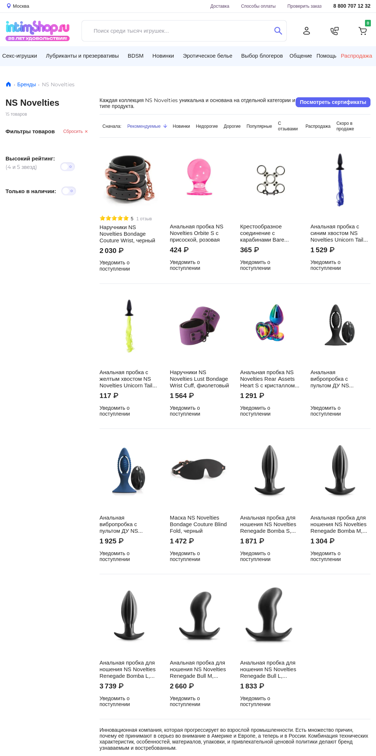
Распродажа (356, 56)
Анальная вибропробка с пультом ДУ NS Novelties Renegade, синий (125, 524)
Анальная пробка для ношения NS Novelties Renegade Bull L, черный (268, 669)
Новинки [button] (163, 55)
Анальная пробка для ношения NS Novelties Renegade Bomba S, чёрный (268, 524)
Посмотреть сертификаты (333, 102)
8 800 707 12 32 (351, 6)
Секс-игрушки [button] (19, 55)
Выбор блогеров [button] (262, 55)
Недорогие (207, 126)
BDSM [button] (136, 55)
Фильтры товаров (30, 131)
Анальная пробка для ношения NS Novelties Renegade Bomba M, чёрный (339, 524)
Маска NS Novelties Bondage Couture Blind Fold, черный (198, 524)
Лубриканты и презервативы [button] (82, 55)
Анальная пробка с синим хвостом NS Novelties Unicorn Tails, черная (339, 233)
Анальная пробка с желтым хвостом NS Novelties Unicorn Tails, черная (128, 379)
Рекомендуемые (147, 126)
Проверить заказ (305, 6)
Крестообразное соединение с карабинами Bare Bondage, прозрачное (267, 233)
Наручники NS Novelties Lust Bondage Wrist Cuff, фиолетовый (199, 379)
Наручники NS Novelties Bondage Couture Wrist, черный (127, 234)
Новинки (181, 126)
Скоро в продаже (345, 125)
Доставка (219, 6)
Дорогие (232, 126)
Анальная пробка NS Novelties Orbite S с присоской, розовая (197, 233)
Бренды (26, 84)
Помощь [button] (326, 56)
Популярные (259, 126)
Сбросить (75, 131)
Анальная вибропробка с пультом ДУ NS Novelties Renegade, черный (336, 379)
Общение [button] (301, 56)
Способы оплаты (258, 6)
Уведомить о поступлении (115, 265)
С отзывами (288, 125)
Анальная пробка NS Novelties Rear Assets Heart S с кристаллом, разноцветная (268, 379)
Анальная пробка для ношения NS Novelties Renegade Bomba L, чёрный (128, 669)
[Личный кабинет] (307, 31)
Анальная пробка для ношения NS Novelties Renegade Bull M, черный (198, 669)
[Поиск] (278, 31)
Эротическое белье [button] (207, 55)
